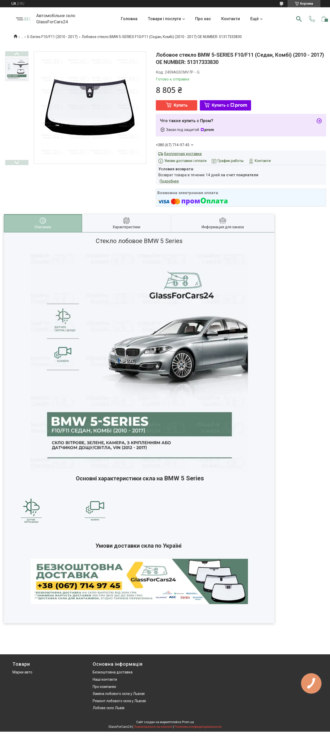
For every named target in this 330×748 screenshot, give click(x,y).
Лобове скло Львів (108, 708)
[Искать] (299, 19)
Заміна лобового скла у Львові (119, 694)
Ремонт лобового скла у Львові (119, 701)
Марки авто (22, 672)
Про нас (203, 18)
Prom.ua (188, 722)
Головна (129, 18)
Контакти (230, 18)
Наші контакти (105, 679)
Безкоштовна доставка (113, 672)
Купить (181, 105)
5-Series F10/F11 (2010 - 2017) (52, 37)
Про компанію (104, 687)
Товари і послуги (164, 18)
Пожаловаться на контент (153, 727)
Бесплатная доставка (183, 154)
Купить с (229, 105)
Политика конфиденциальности (198, 727)
